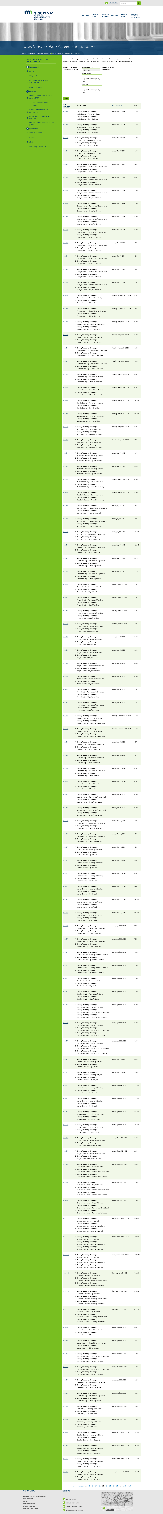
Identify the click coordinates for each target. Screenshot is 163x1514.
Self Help (114, 14)
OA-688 (65, 611)
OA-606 (65, 138)
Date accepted (88, 67)
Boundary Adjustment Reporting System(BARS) (41, 96)
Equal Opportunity (29, 1504)
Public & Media (124, 15)
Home (24, 53)
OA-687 (65, 637)
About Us (85, 14)
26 (114, 1486)
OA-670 (65, 1112)
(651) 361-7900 (113, 3)
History (32, 137)
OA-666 (65, 1354)
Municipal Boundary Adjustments (135, 15)
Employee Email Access (30, 1509)
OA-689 (65, 584)
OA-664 (65, 1406)
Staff (31, 142)
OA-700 (65, 295)
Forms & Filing (95, 15)
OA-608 (65, 111)
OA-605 (65, 164)
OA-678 (65, 873)
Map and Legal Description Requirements (39, 81)
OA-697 (65, 374)
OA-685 (65, 689)
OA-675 (65, 952)
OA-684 (65, 716)
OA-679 (65, 847)
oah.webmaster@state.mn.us (74, 1510)
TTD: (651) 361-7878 (71, 1503)
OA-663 (65, 1432)
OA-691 (65, 532)
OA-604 (65, 190)
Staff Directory (28, 1499)
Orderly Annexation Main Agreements (38, 111)
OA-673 (65, 1005)
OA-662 (65, 1459)
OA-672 (65, 1059)
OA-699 (65, 322)
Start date (86, 73)
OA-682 (65, 768)
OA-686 (65, 663)
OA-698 (65, 348)
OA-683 (65, 742)
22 (100, 1486)
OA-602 (65, 243)
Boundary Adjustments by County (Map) (41, 123)
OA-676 (65, 926)
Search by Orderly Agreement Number (70, 68)
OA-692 (65, 506)
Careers (25, 1501)
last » (130, 1486)
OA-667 (65, 1327)
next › (125, 1486)
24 (106, 1486)
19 (89, 1486)
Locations (110, 1510)
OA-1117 (66, 1219)
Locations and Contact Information (34, 1496)
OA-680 (65, 821)
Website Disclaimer (29, 1506)
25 (110, 1486)
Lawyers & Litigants (105, 15)
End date (85, 84)
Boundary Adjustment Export (41, 104)
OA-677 (65, 900)
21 (96, 1486)
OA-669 (65, 1138)
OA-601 (65, 269)
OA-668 (65, 1164)
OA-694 (65, 453)
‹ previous (80, 1486)
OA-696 (65, 400)
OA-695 (65, 427)
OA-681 (65, 794)
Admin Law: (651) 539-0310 (73, 1507)
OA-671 (65, 1085)
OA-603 (65, 217)
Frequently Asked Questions (39, 147)
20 (93, 1486)
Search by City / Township (108, 68)
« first (73, 1486)
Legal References (35, 87)
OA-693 (65, 479)
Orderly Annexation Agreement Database (66, 53)
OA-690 (65, 558)
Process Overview (35, 133)
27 (117, 1486)
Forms (31, 71)
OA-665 (65, 1380)
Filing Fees (33, 76)
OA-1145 (66, 1273)
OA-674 (65, 978)
